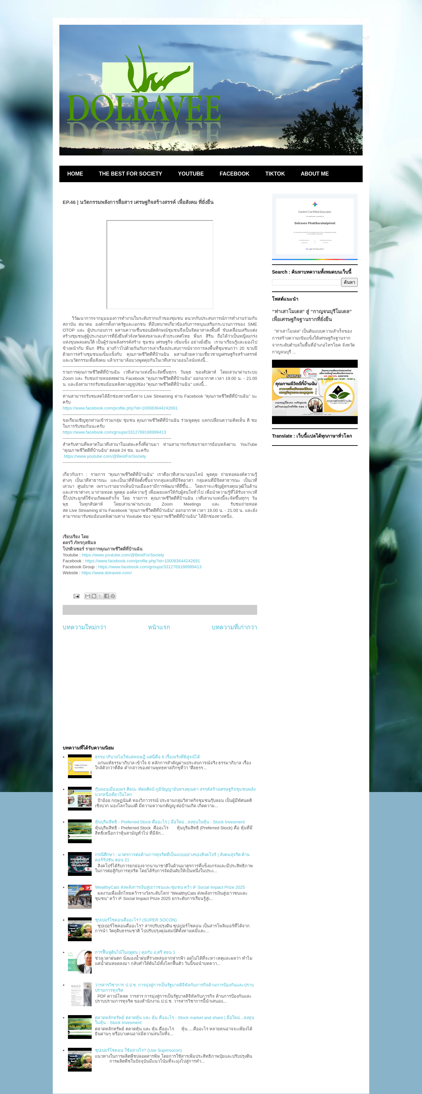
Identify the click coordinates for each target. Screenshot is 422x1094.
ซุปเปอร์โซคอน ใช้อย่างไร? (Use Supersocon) (138, 1050)
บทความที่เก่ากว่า (234, 627)
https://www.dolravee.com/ (107, 572)
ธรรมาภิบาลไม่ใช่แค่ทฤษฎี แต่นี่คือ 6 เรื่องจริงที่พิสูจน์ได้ (147, 756)
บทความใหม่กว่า (84, 627)
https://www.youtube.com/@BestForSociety (105, 456)
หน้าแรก (159, 627)
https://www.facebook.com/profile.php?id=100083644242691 (120, 408)
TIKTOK (275, 174)
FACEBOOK (235, 174)
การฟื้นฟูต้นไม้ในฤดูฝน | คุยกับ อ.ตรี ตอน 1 (135, 952)
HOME (75, 174)
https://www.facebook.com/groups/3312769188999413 (114, 432)
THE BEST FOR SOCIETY (130, 174)
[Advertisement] (160, 688)
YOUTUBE (191, 174)
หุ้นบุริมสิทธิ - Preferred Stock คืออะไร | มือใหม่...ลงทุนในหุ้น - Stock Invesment (170, 821)
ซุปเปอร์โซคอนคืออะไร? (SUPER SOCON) (136, 919)
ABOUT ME (315, 174)
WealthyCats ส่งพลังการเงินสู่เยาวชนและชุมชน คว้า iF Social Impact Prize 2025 (170, 887)
